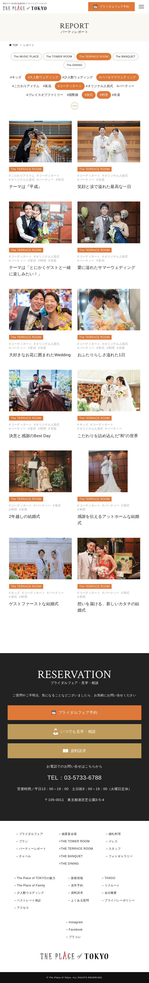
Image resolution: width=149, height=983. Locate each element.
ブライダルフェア (31, 834)
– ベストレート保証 (27, 900)
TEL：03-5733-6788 (74, 777)
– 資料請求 (75, 893)
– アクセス (21, 907)
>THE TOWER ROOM (74, 841)
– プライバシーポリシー (118, 900)
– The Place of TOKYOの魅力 (35, 878)
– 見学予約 (75, 885)
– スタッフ (113, 849)
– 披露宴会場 (68, 834)
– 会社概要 (109, 893)
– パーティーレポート (31, 849)
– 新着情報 (75, 878)
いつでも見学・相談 (78, 732)
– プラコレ (73, 937)
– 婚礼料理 (113, 834)
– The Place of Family (29, 885)
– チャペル (23, 856)
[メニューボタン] (141, 6)
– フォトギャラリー (119, 856)
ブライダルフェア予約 (114, 6)
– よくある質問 (78, 900)
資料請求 (78, 751)
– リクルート (111, 885)
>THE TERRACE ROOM (76, 849)
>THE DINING (69, 863)
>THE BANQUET (71, 856)
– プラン (22, 841)
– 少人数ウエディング (29, 893)
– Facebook (74, 929)
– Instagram (74, 922)
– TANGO (108, 878)
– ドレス (112, 841)
